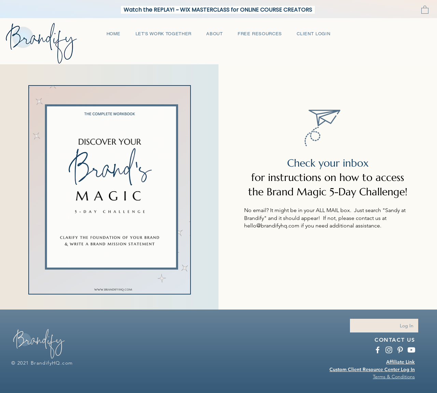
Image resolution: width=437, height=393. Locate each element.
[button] (424, 9)
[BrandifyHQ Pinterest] (400, 349)
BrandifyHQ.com (52, 363)
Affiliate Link (400, 362)
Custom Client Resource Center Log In (372, 369)
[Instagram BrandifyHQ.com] (388, 349)
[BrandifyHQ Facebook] (377, 349)
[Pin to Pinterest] (37, 81)
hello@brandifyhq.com (271, 225)
